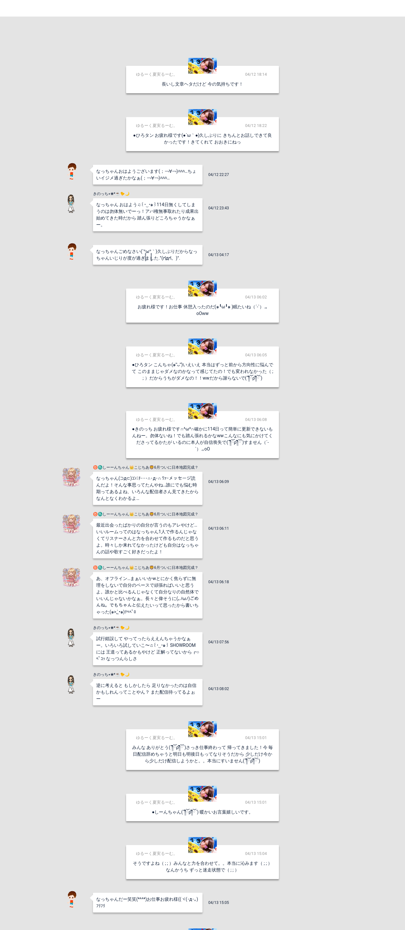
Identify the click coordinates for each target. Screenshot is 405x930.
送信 (267, 914)
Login (392, 7)
